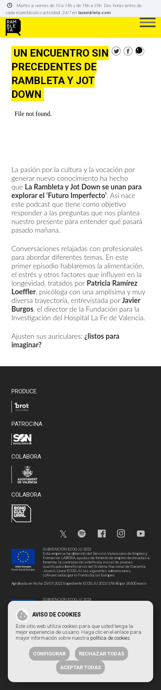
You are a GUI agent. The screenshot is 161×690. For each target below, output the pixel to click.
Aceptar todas (80, 667)
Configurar (49, 654)
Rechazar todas (101, 654)
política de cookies (110, 638)
